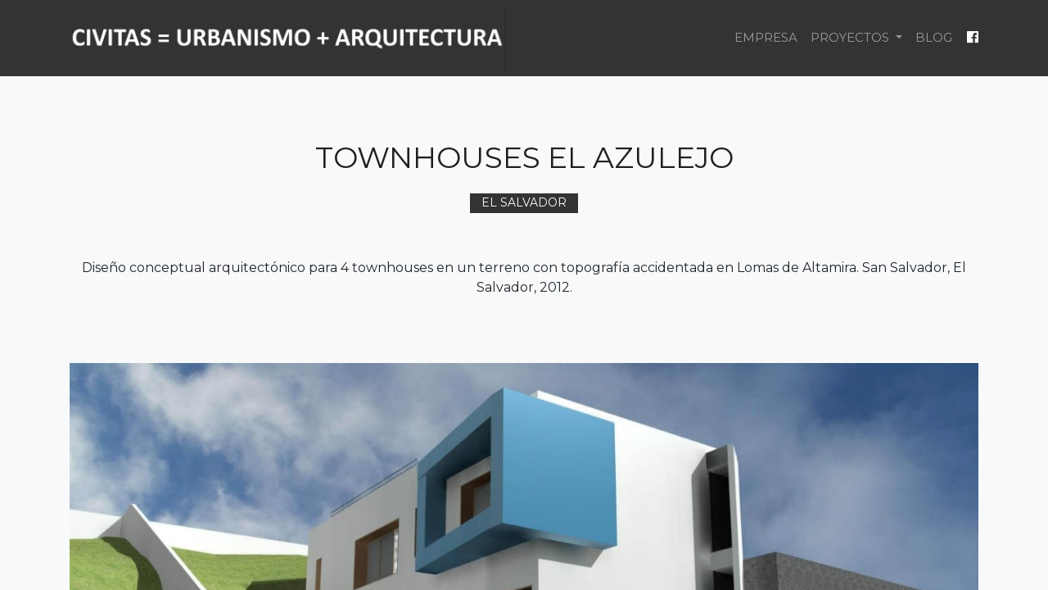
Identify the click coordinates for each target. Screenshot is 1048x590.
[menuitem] (766, 38)
